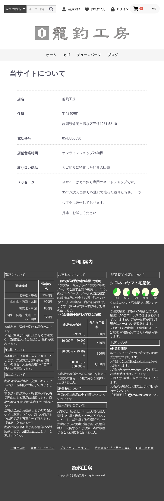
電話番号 (24, 139)
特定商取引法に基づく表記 (112, 448)
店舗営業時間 (27, 153)
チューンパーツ (89, 55)
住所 (20, 114)
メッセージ (25, 182)
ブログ (113, 55)
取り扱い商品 (27, 168)
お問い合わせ (31, 431)
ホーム (51, 55)
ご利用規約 (17, 448)
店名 (20, 99)
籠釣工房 (82, 468)
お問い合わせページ (138, 361)
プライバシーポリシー (74, 448)
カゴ (66, 55)
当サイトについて (42, 448)
